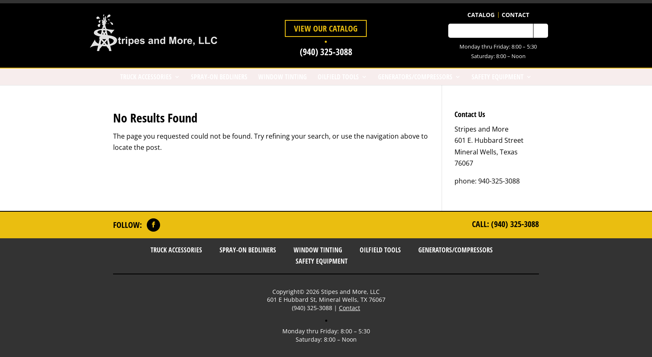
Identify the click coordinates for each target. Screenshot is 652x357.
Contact (515, 15)
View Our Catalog (326, 28)
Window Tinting (282, 76)
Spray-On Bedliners (219, 76)
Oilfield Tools (338, 76)
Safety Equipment (498, 76)
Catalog (481, 15)
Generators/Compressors (415, 76)
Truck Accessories (146, 76)
